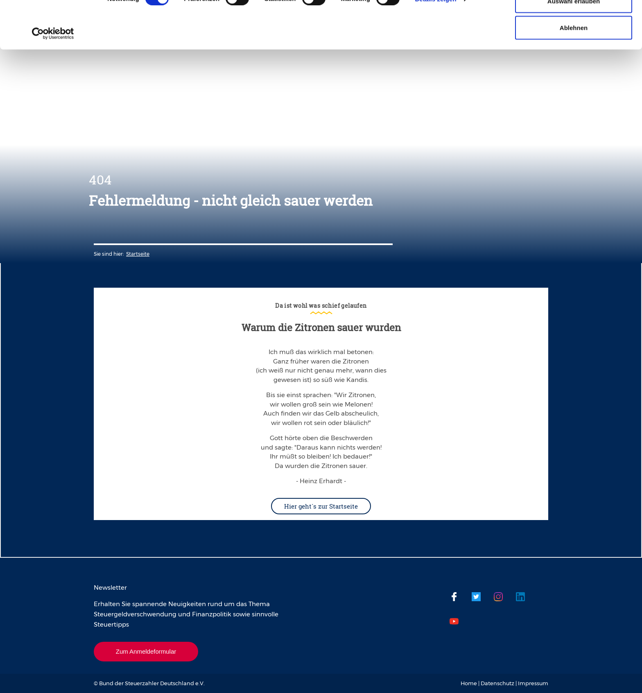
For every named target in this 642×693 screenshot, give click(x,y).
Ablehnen (574, 75)
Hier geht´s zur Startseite (321, 506)
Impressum (533, 683)
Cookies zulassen (573, 21)
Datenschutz (497, 683)
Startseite (137, 254)
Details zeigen (435, 46)
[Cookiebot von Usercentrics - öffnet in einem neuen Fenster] (53, 81)
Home (469, 683)
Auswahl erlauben (573, 48)
